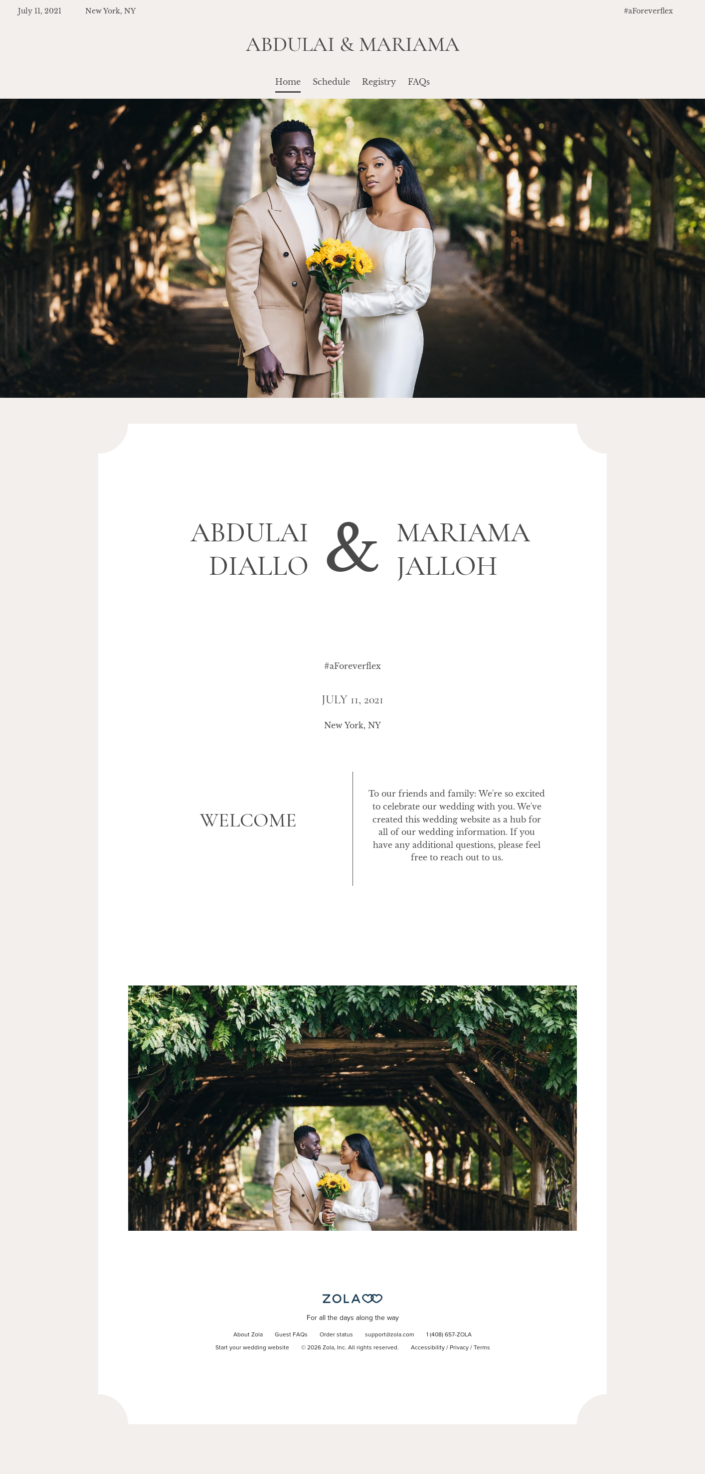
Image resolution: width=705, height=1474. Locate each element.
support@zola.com (389, 1335)
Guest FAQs (291, 1335)
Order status (336, 1335)
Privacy (459, 1348)
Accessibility (428, 1348)
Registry (379, 82)
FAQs (419, 82)
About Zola (248, 1335)
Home (288, 82)
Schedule (331, 82)
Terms (482, 1348)
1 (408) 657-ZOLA (449, 1335)
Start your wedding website (252, 1348)
